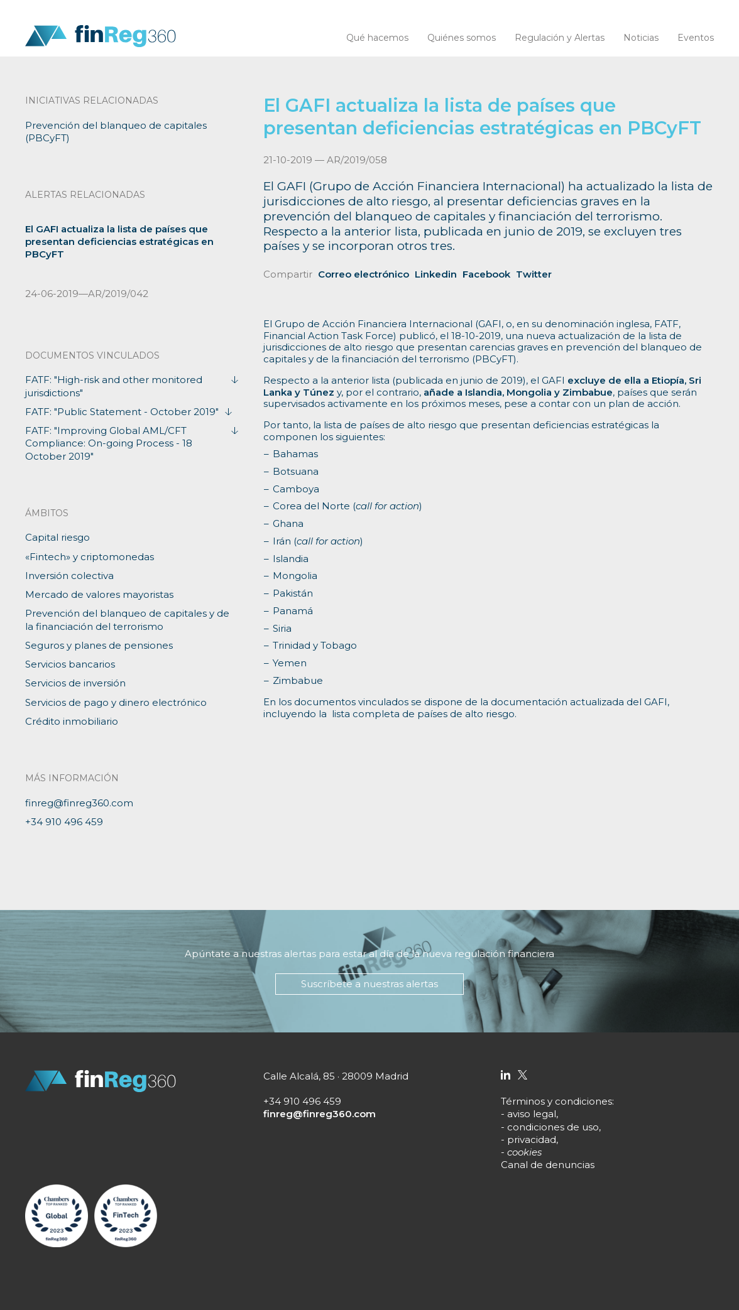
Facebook (486, 274)
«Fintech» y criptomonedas (89, 557)
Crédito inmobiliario (71, 721)
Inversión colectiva (69, 576)
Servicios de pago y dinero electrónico (116, 702)
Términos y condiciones (556, 1101)
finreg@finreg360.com (79, 803)
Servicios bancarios (70, 664)
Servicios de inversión (75, 683)
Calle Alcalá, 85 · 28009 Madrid (335, 1076)
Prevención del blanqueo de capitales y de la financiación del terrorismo (127, 619)
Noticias (641, 37)
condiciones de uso (553, 1127)
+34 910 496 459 (64, 822)
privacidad (531, 1139)
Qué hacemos (377, 37)
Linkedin (436, 274)
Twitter (534, 274)
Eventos (695, 37)
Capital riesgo (57, 537)
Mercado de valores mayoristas (99, 594)
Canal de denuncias (547, 1165)
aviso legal (531, 1114)
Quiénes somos (461, 37)
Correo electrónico (363, 274)
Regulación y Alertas (560, 37)
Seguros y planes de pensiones (99, 645)
